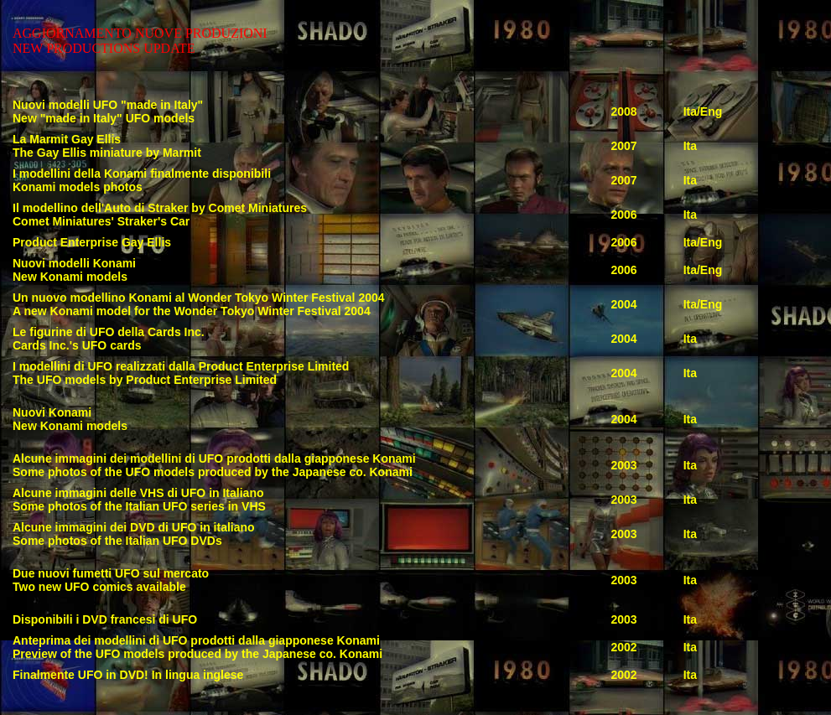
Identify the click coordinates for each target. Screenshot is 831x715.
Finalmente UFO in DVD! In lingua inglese (128, 674)
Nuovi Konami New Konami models (70, 419)
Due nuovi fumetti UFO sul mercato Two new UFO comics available (111, 580)
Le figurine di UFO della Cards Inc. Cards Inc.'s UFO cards (109, 338)
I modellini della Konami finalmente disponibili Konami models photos (142, 180)
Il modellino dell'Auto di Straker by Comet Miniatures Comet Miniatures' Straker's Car (160, 214)
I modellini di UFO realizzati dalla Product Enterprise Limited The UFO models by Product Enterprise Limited (181, 373)
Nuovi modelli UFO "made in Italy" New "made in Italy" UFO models (108, 111)
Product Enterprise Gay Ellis (92, 242)
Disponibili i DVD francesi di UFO (105, 619)
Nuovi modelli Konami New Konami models (74, 269)
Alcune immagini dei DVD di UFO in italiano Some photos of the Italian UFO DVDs (134, 534)
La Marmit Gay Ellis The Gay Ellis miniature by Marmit (107, 145)
